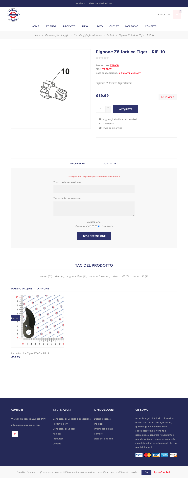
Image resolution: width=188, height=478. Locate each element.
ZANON (114, 65)
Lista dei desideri (103, 438)
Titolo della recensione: (67, 182)
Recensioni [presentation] (77, 163)
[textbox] (157, 15)
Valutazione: (94, 221)
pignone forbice (98, 276)
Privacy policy (60, 423)
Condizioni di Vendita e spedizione (72, 418)
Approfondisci (162, 472)
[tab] (78, 163)
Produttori (58, 438)
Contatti (57, 443)
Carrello (98, 433)
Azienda (57, 433)
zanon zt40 (137, 276)
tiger (58, 276)
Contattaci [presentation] (110, 163)
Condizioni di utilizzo (64, 428)
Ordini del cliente (103, 428)
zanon (43, 276)
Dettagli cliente (102, 418)
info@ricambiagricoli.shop (25, 425)
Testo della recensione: (67, 198)
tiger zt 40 (119, 276)
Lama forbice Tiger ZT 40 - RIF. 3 (30, 353)
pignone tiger (74, 276)
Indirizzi (98, 423)
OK (146, 472)
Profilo (79, 3)
